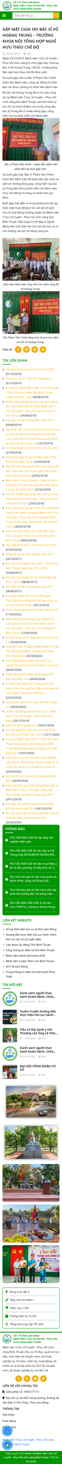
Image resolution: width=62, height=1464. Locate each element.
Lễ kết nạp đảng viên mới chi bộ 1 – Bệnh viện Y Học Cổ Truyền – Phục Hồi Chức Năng (31, 716)
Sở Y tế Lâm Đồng (17, 966)
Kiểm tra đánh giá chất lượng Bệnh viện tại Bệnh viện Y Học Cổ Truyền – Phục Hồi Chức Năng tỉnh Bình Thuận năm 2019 (32, 790)
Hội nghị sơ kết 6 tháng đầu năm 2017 (29, 586)
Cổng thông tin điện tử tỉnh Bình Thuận (30, 950)
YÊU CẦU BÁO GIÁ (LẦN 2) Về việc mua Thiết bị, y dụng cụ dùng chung (32, 905)
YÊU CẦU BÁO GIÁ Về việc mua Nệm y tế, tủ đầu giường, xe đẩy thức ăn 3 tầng (33, 866)
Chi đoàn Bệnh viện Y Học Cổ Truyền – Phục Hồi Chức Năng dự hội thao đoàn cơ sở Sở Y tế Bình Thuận (31, 600)
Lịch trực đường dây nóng (22, 725)
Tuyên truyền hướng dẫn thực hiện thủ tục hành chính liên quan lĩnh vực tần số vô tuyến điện (38, 1013)
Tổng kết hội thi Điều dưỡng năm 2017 (30, 554)
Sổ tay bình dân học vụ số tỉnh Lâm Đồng (31, 929)
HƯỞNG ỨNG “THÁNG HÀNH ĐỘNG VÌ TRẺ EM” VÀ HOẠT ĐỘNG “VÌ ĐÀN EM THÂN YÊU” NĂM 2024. (32, 651)
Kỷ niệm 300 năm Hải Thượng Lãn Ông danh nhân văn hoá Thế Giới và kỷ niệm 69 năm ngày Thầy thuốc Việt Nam (32, 688)
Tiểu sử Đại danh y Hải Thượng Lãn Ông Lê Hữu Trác (37, 1031)
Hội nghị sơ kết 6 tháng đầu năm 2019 (29, 420)
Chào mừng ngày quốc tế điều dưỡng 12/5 (32, 610)
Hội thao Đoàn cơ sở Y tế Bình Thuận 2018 (32, 448)
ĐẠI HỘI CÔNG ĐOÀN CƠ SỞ (38, 1068)
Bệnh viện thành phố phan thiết (25, 955)
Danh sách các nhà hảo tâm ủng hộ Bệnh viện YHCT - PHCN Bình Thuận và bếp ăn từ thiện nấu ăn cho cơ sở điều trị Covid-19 (32, 762)
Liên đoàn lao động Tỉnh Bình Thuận (28, 945)
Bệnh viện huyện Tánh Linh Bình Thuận (30, 961)
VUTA (33, 1461)
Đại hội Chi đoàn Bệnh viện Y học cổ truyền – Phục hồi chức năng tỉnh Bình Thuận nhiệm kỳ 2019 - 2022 (32, 392)
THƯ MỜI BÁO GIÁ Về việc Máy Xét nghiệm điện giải (31, 839)
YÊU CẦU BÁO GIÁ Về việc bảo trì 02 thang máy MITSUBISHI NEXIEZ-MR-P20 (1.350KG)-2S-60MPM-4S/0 (32, 853)
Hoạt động (9, 1421)
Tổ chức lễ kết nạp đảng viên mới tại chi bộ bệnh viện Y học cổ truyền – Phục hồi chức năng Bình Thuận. (32, 498)
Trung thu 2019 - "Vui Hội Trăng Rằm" (29, 378)
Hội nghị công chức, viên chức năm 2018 (31, 545)
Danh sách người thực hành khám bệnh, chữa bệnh (36, 994)
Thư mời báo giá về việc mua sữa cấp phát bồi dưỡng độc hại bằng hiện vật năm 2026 (33, 892)
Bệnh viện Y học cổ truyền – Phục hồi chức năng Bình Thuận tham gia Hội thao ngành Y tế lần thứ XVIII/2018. (32, 484)
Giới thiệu (8, 1414)
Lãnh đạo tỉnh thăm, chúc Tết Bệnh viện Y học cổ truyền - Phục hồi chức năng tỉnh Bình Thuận (31, 535)
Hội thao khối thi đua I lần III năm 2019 (30, 369)
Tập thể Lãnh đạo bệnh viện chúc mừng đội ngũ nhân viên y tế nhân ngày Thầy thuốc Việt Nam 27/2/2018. (32, 471)
